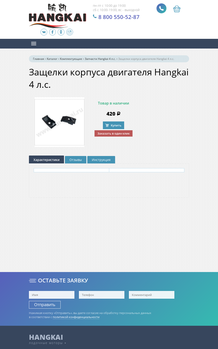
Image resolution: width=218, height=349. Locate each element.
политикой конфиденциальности (76, 317)
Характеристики (46, 160)
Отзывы (75, 160)
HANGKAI (46, 337)
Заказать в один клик (113, 133)
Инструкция (101, 160)
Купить (116, 125)
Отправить (44, 304)
